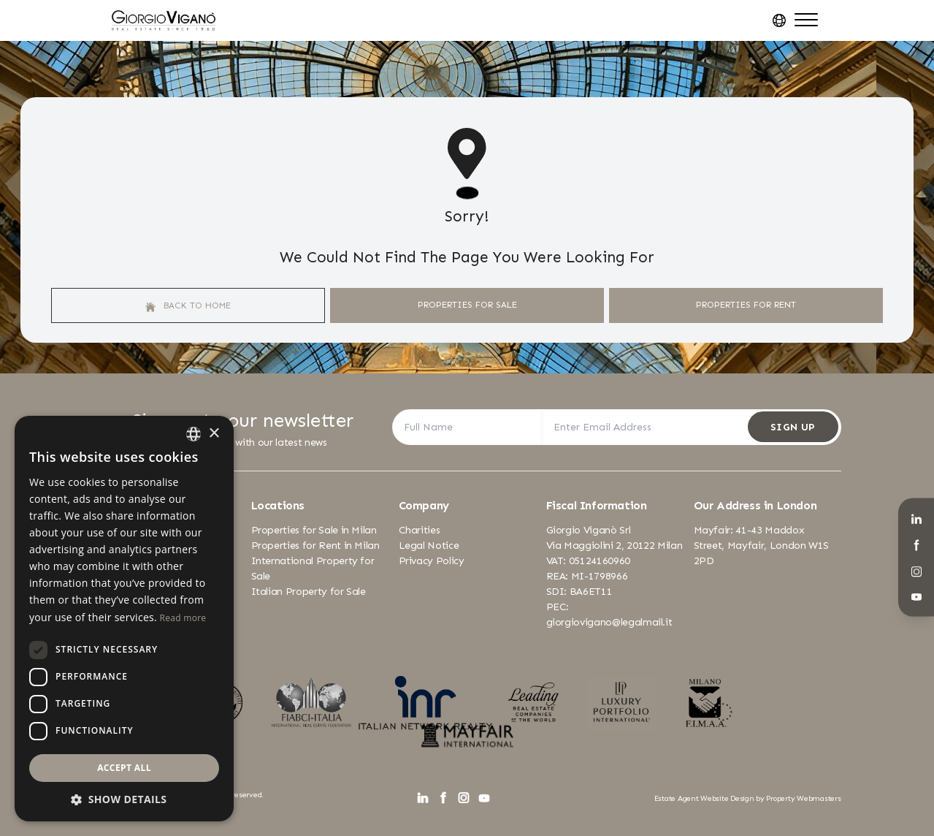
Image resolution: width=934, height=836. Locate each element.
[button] (124, 799)
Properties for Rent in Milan (315, 545)
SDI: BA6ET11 (579, 591)
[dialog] (124, 618)
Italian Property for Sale (308, 591)
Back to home (188, 305)
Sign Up (792, 427)
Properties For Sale (467, 304)
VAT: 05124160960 (588, 561)
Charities (419, 530)
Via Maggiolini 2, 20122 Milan (614, 545)
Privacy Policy (431, 561)
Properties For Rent (746, 304)
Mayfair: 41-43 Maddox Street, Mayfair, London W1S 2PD (762, 545)
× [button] (213, 433)
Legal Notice (429, 545)
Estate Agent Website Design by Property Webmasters (747, 798)
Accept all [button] (124, 767)
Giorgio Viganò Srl (588, 530)
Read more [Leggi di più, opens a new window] (182, 618)
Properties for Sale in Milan (314, 530)
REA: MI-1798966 (587, 576)
